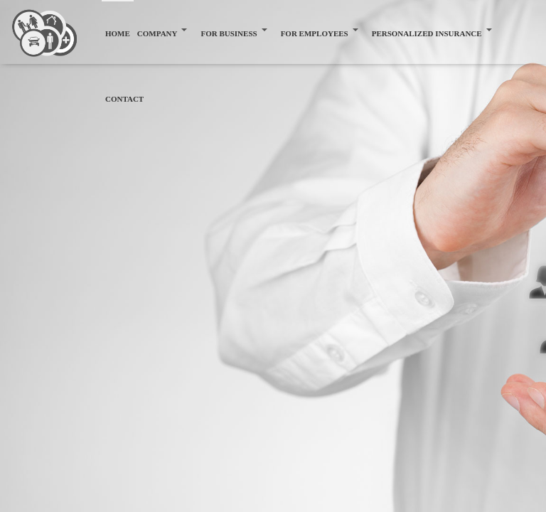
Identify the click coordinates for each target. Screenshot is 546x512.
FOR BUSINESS (228, 33)
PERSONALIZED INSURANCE (427, 33)
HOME (117, 33)
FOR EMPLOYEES (314, 33)
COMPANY (157, 33)
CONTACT (124, 99)
